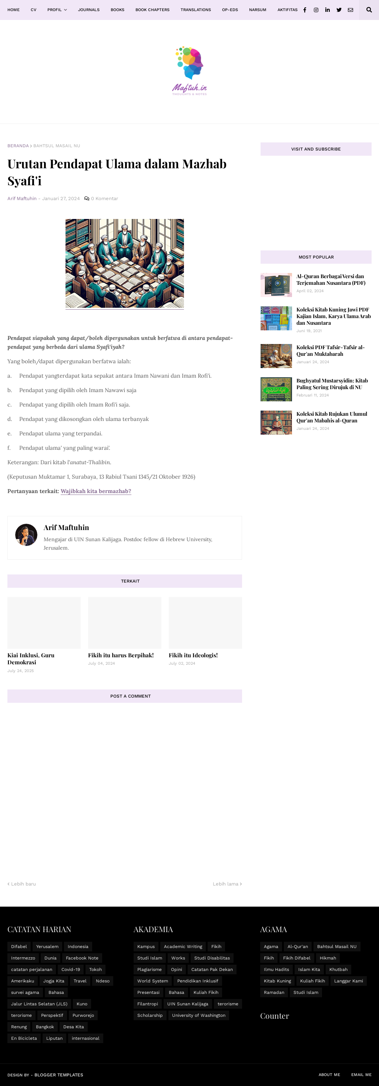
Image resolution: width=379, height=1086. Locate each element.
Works (178, 958)
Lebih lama (225, 884)
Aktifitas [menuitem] (288, 9)
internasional (86, 1038)
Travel (80, 981)
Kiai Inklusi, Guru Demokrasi (30, 658)
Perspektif (52, 1015)
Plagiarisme (149, 969)
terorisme (21, 1015)
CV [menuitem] (33, 9)
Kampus (146, 946)
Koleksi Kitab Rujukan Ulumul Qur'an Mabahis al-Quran (331, 417)
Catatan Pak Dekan (212, 969)
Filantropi (147, 1003)
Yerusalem (47, 946)
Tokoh (95, 969)
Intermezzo (23, 958)
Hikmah (328, 958)
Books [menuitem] (117, 9)
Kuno (82, 1003)
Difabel (19, 946)
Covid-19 (70, 969)
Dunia (50, 958)
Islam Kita (309, 969)
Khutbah (338, 969)
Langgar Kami (348, 981)
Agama (271, 946)
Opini (176, 969)
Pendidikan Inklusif (197, 981)
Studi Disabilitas (212, 958)
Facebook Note (82, 958)
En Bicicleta (24, 1038)
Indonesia (78, 946)
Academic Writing (183, 946)
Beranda (18, 145)
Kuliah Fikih (206, 992)
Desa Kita (73, 1026)
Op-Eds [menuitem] (230, 9)
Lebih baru (23, 884)
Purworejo (83, 1015)
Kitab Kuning (277, 981)
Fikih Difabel (297, 958)
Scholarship (150, 1015)
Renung (19, 1026)
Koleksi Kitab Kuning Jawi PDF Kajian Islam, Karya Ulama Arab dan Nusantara (333, 316)
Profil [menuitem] (54, 9)
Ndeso (103, 981)
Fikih (216, 946)
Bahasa (56, 992)
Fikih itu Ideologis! (193, 655)
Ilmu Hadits (276, 969)
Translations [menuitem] (196, 9)
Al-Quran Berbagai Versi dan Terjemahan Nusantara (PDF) (330, 279)
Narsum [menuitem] (257, 9)
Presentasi (148, 992)
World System (152, 981)
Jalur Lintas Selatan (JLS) (39, 1003)
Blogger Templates (58, 1074)
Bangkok (45, 1026)
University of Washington (198, 1015)
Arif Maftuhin (66, 527)
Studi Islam (149, 958)
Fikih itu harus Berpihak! (121, 655)
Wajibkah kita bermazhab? (96, 491)
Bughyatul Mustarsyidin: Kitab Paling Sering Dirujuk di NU (332, 384)
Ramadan (274, 992)
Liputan (54, 1038)
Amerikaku (22, 981)
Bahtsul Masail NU (56, 145)
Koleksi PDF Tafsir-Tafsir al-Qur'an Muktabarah (330, 350)
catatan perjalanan (31, 969)
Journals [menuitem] (89, 9)
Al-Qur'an (298, 946)
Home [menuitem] (13, 9)
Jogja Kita (53, 981)
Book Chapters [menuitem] (152, 9)
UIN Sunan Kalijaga (187, 1003)
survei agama (25, 992)
